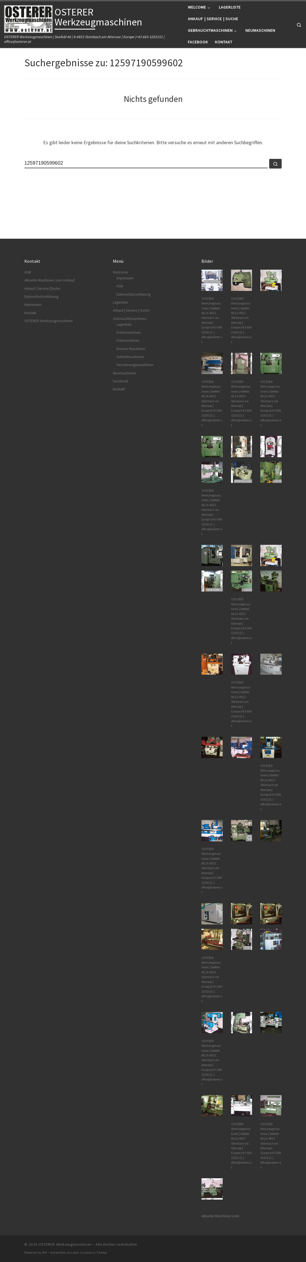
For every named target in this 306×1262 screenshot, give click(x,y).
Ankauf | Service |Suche (42, 288)
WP (44, 1253)
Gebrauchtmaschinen (129, 318)
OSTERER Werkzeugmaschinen (48, 321)
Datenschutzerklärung (41, 296)
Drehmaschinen (128, 332)
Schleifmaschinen (130, 356)
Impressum (33, 304)
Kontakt (30, 313)
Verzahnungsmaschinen (135, 364)
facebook (120, 381)
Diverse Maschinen (130, 348)
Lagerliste (120, 302)
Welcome (120, 272)
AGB (27, 272)
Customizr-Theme (93, 1253)
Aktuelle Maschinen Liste (220, 1216)
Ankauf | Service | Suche (131, 310)
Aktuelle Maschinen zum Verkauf (49, 280)
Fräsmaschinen (127, 340)
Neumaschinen (124, 373)
